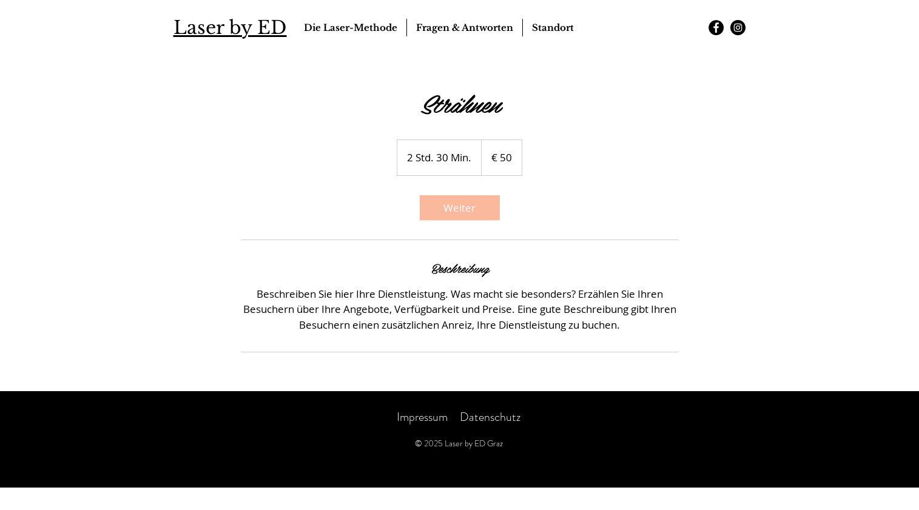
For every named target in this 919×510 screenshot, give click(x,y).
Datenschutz (491, 417)
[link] (460, 207)
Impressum (422, 417)
